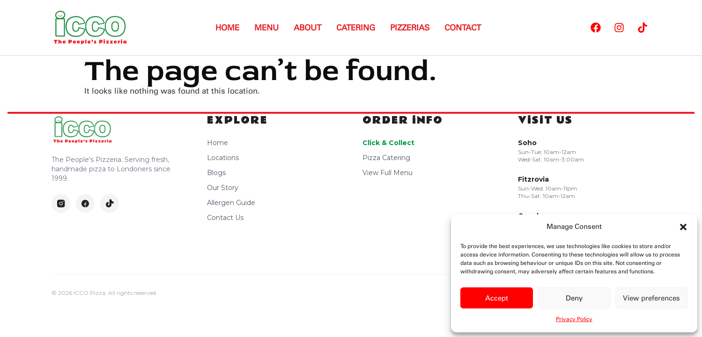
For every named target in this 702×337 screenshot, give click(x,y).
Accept (496, 298)
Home (227, 27)
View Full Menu (387, 172)
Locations (223, 158)
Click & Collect (388, 143)
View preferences (651, 298)
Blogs (216, 172)
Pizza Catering (386, 158)
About (307, 27)
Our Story (222, 187)
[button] (683, 227)
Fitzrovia (533, 179)
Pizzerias (409, 27)
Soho (527, 143)
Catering (355, 27)
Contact (462, 27)
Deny (574, 298)
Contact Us (225, 217)
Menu (266, 27)
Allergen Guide (231, 202)
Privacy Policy (574, 319)
